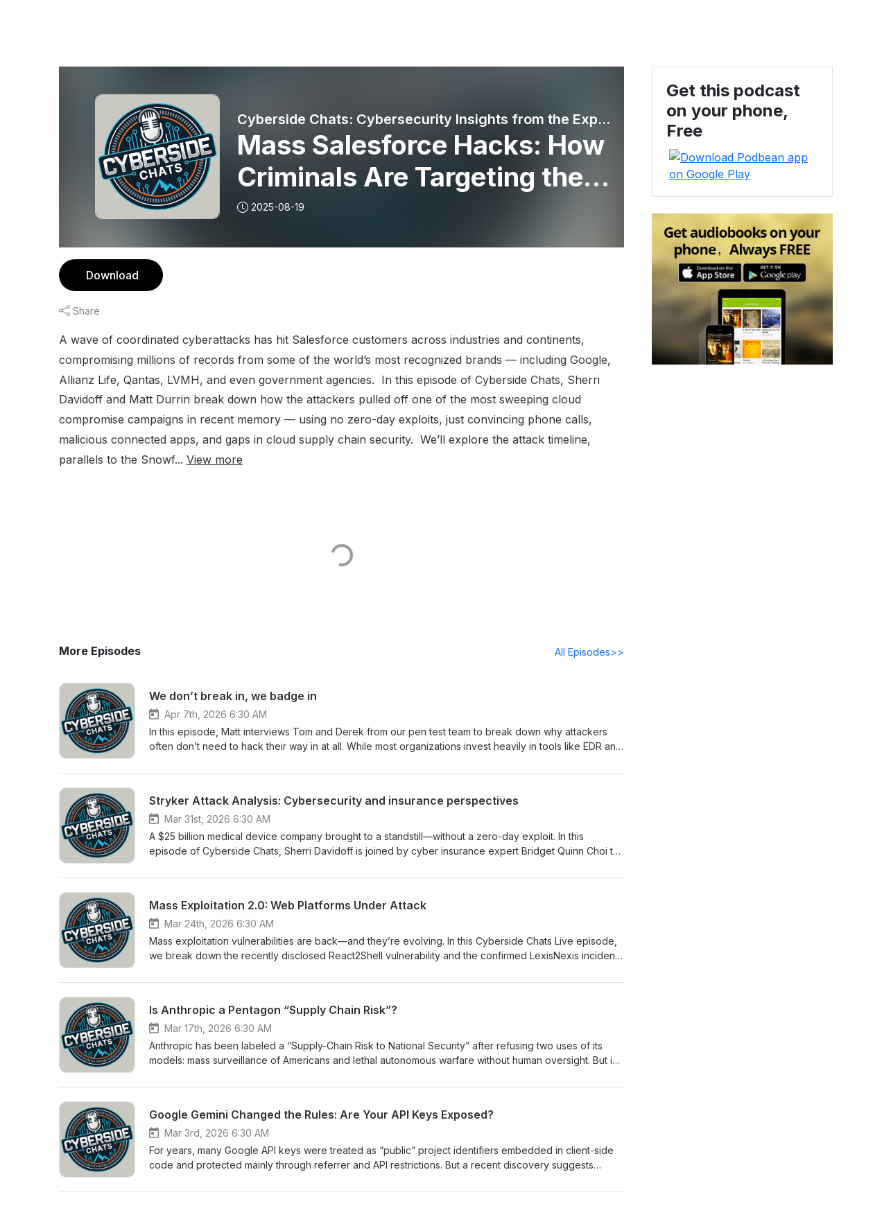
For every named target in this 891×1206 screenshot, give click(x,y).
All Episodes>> (591, 632)
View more (412, 439)
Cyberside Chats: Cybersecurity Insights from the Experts (426, 119)
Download (110, 275)
